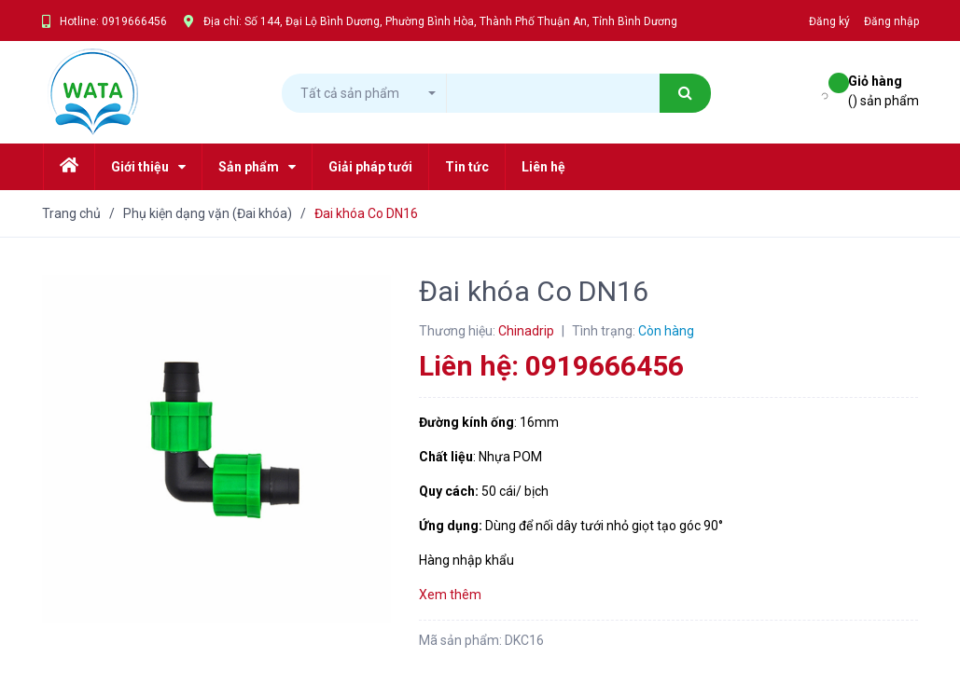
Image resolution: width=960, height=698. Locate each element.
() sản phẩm (883, 90)
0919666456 (134, 21)
